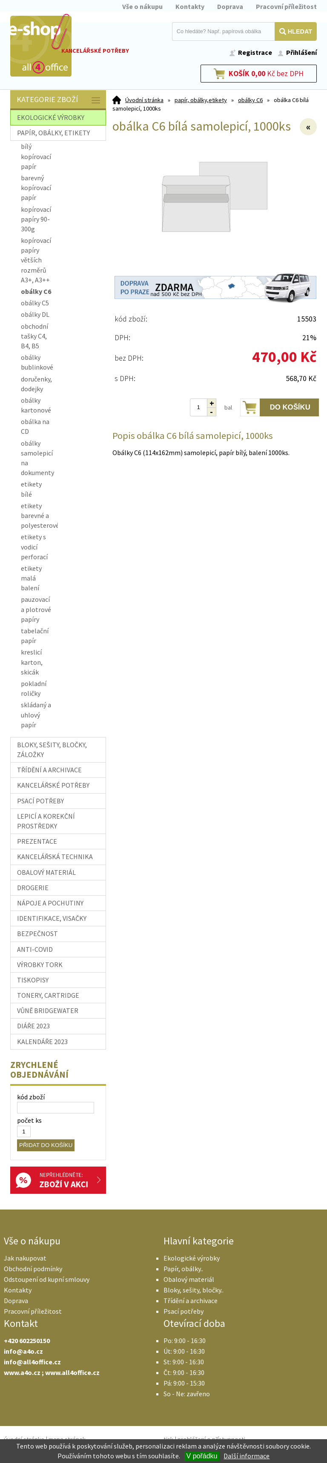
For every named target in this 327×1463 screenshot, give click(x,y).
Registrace (255, 52)
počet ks (29, 1120)
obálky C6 (250, 100)
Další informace (247, 1456)
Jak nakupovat (25, 1258)
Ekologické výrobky (192, 1258)
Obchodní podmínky (33, 1268)
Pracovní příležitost (286, 6)
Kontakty (189, 6)
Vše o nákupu (142, 6)
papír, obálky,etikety (201, 100)
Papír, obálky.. (183, 1268)
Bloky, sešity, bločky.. (194, 1290)
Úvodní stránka (144, 100)
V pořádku (202, 1456)
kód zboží (31, 1097)
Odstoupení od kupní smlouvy (46, 1279)
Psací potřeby (184, 1311)
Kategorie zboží (59, 100)
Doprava (230, 6)
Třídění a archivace (191, 1300)
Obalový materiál (189, 1279)
